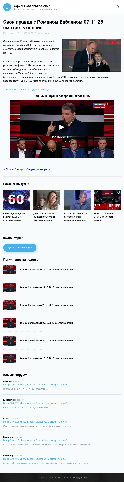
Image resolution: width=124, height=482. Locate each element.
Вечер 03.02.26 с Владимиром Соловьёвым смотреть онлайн (35, 384)
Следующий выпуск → (41, 89)
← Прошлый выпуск (14, 89)
